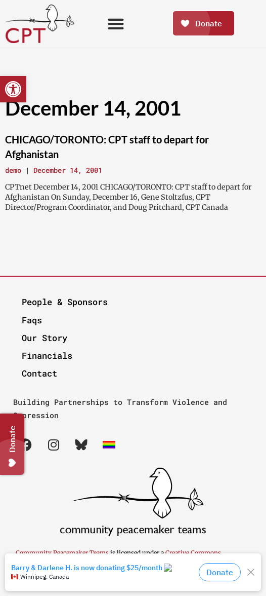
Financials (47, 355)
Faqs (32, 320)
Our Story (44, 338)
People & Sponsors (65, 302)
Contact (39, 373)
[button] (13, 89)
